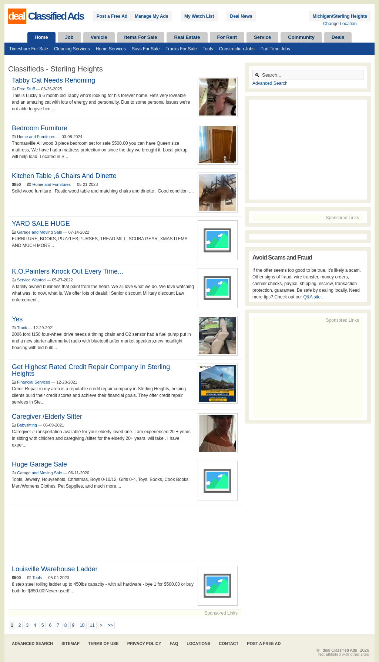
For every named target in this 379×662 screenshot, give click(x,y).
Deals (338, 37)
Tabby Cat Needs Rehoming (53, 80)
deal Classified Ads (340, 650)
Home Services (111, 48)
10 (82, 625)
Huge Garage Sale (39, 464)
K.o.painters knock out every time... (67, 271)
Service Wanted (31, 280)
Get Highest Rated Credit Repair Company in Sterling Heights (91, 370)
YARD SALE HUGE (41, 223)
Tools (208, 48)
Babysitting (27, 425)
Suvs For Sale (146, 48)
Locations (198, 643)
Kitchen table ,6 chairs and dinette (64, 176)
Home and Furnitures (36, 136)
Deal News (241, 16)
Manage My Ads (151, 16)
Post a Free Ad (112, 16)
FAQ (174, 643)
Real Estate (187, 37)
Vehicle (99, 37)
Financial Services (33, 382)
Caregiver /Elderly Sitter (47, 416)
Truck (22, 327)
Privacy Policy (144, 643)
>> (110, 625)
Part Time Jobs (275, 48)
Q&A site (312, 297)
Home (41, 37)
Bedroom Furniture (39, 128)
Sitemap (70, 643)
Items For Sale (140, 37)
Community (301, 37)
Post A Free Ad (264, 643)
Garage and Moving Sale (39, 232)
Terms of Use (103, 643)
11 (92, 625)
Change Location (340, 23)
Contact (228, 643)
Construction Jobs (237, 48)
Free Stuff (26, 89)
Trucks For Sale (181, 48)
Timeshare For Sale (28, 48)
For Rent (227, 37)
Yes (17, 319)
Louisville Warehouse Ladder (54, 569)
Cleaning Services (72, 48)
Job (69, 37)
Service (262, 37)
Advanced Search (270, 83)
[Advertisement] (125, 533)
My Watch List (199, 16)
